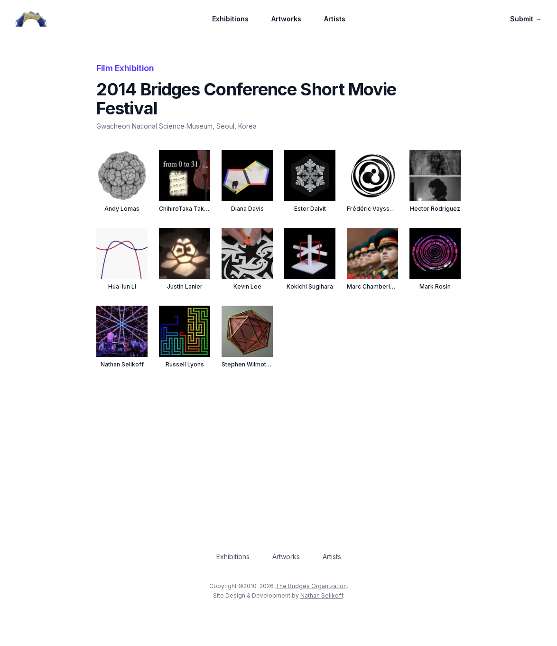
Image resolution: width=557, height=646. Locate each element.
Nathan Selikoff (321, 595)
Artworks (286, 19)
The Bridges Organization (311, 586)
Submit (526, 19)
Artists (334, 19)
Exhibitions (230, 19)
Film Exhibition (125, 68)
